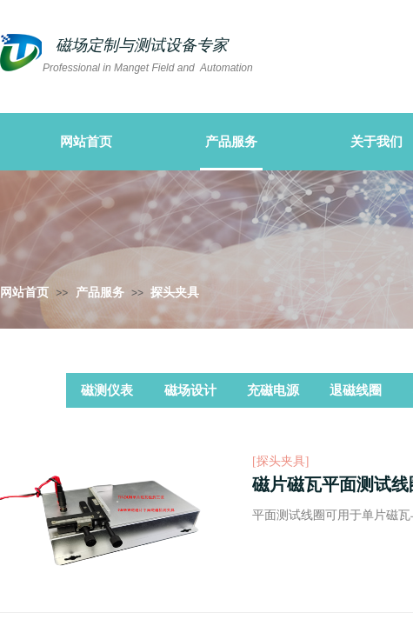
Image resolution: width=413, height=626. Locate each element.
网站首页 (24, 292)
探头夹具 (174, 292)
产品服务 (100, 292)
